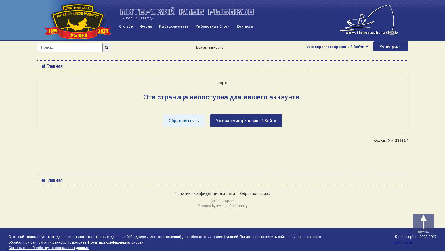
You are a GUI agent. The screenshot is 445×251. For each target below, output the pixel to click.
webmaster (403, 242)
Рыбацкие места (173, 26)
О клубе (126, 26)
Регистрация (390, 46)
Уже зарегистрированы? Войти (337, 47)
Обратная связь (184, 120)
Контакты (245, 26)
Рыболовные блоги (212, 26)
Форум (146, 26)
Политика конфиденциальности (205, 193)
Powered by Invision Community (222, 206)
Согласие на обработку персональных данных (49, 248)
